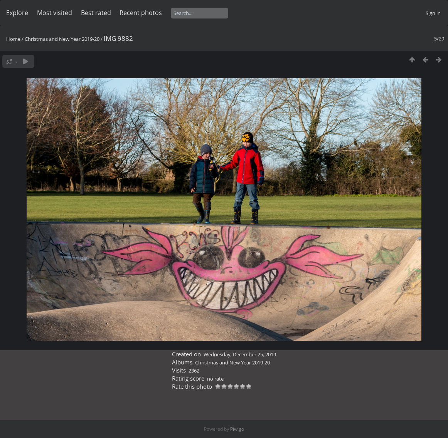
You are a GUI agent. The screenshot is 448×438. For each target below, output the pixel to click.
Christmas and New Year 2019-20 (62, 38)
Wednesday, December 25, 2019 (240, 354)
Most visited (54, 12)
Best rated (96, 12)
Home (13, 38)
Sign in (433, 13)
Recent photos (141, 12)
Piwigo (237, 429)
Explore (17, 12)
